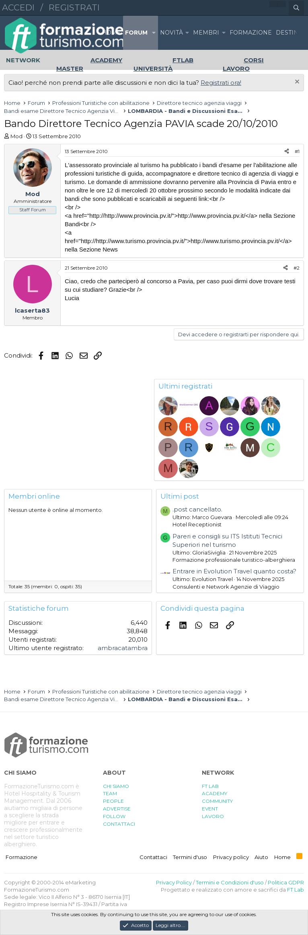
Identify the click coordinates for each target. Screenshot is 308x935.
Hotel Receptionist (197, 524)
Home (111, 32)
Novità (171, 32)
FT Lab (295, 889)
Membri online (34, 496)
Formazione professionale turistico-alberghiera (233, 559)
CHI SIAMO (116, 786)
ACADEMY (214, 793)
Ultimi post (179, 496)
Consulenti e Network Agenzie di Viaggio (225, 586)
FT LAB (210, 786)
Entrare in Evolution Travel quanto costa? (234, 571)
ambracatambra (123, 648)
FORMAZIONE (251, 32)
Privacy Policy (174, 882)
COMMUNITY (217, 801)
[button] (154, 33)
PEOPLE (113, 801)
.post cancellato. (197, 509)
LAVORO (213, 816)
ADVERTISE (117, 809)
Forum (136, 32)
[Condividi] (286, 151)
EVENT (210, 809)
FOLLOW (114, 816)
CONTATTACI (119, 824)
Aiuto (261, 857)
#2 (297, 268)
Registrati (74, 7)
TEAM (110, 793)
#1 (297, 151)
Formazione (21, 857)
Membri (206, 32)
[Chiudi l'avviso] (296, 82)
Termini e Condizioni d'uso (230, 882)
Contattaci (153, 857)
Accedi (18, 7)
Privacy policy (231, 857)
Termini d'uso (190, 857)
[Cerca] (296, 8)
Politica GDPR (286, 882)
